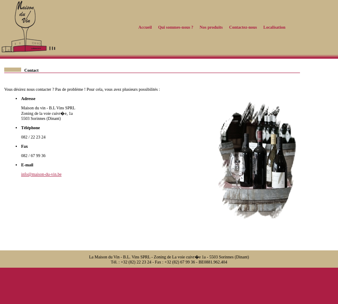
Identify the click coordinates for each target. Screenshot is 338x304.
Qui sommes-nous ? (175, 27)
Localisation (274, 27)
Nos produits (211, 27)
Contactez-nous (243, 27)
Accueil (145, 27)
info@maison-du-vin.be (41, 174)
